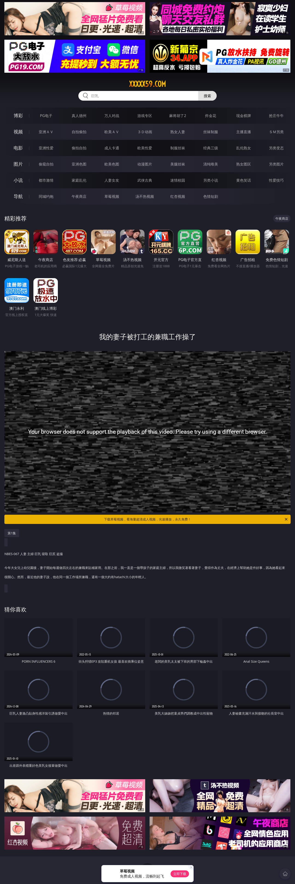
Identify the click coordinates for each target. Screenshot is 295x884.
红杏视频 (177, 196)
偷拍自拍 (79, 147)
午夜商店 (79, 196)
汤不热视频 (145, 196)
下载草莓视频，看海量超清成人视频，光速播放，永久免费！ (196, 519)
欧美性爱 (144, 147)
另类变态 (276, 147)
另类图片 (276, 164)
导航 (18, 196)
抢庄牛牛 (276, 115)
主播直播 (243, 131)
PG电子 (46, 115)
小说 (18, 180)
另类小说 (210, 180)
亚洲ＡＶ (46, 131)
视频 (18, 132)
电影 (18, 148)
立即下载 (179, 874)
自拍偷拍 (79, 131)
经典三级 (210, 147)
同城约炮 (46, 196)
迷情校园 (177, 180)
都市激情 (46, 180)
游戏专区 (144, 115)
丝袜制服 (210, 131)
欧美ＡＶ (111, 131)
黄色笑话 (243, 180)
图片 (18, 164)
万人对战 (111, 115)
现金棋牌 (243, 115)
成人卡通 (111, 147)
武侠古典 (144, 180)
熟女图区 (243, 164)
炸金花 (210, 115)
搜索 (207, 95)
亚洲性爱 (46, 147)
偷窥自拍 (46, 164)
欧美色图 (111, 164)
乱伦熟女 (243, 147)
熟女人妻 (177, 131)
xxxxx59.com (147, 84)
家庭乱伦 (79, 180)
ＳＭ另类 (276, 131)
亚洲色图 (79, 164)
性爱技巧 (276, 180)
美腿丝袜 (177, 164)
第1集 (12, 533)
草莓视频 (111, 196)
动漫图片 (144, 164)
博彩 (18, 115)
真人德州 (79, 115)
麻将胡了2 (177, 115)
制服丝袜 (177, 147)
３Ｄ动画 (144, 131)
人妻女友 (111, 180)
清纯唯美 (210, 164)
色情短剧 (210, 196)
